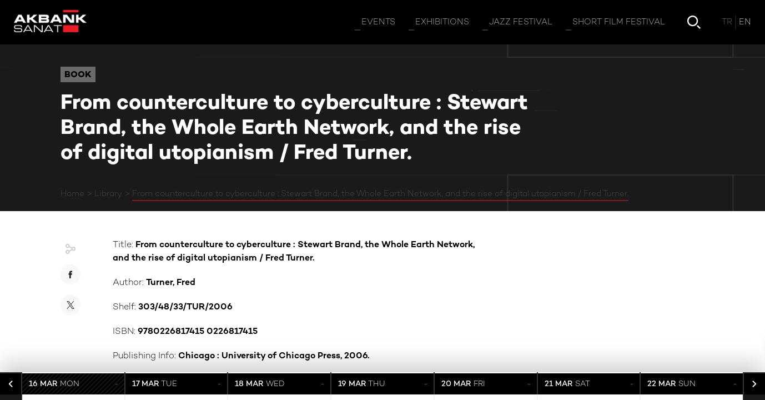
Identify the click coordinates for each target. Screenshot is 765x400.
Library (108, 193)
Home (72, 193)
